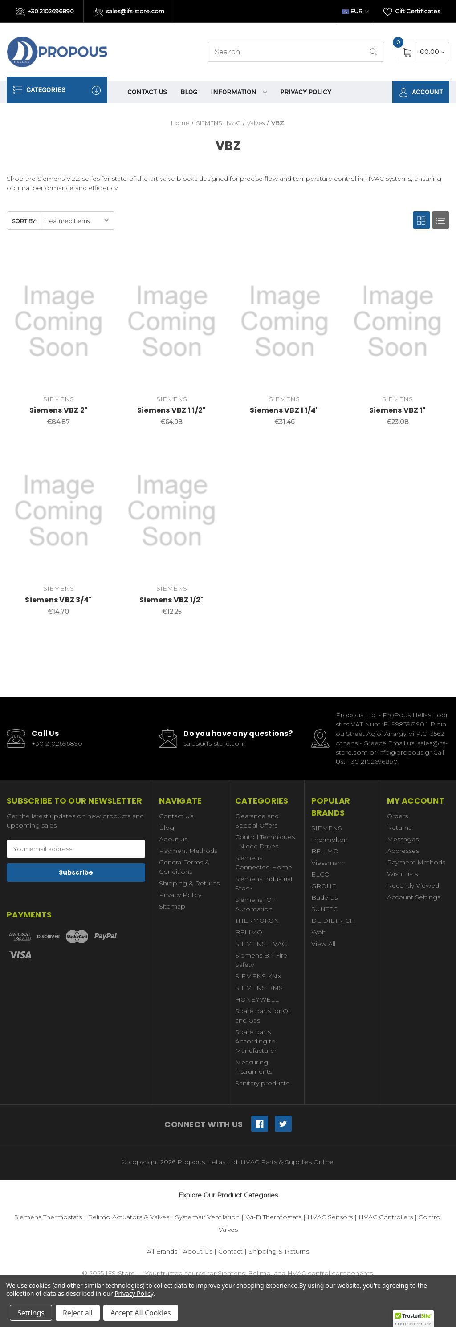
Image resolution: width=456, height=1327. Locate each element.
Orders (397, 816)
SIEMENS (326, 828)
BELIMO (248, 932)
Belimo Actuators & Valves (128, 1217)
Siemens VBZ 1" (397, 410)
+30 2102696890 (45, 12)
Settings (31, 1313)
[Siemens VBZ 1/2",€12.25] (172, 510)
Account (421, 92)
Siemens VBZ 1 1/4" (284, 410)
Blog (188, 92)
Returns (399, 828)
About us (173, 839)
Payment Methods (188, 851)
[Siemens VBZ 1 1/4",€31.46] (285, 321)
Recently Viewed (413, 885)
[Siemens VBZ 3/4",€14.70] (58, 510)
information (239, 92)
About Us (197, 1251)
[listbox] (77, 220)
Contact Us (147, 92)
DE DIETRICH (333, 921)
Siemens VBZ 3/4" (58, 600)
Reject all (78, 1313)
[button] (413, 1318)
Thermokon (329, 840)
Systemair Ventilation (207, 1217)
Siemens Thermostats (48, 1217)
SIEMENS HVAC (260, 944)
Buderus (324, 897)
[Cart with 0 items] (432, 51)
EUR (355, 11)
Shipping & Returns (189, 883)
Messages (403, 839)
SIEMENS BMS (259, 988)
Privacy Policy (305, 92)
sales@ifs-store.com (130, 12)
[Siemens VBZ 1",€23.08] (397, 321)
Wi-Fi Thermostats (273, 1217)
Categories (57, 90)
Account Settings (413, 897)
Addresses (403, 851)
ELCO (320, 874)
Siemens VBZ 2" (58, 410)
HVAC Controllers (385, 1217)
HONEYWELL (257, 999)
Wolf (318, 932)
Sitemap (172, 906)
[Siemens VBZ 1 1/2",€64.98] (172, 321)
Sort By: (24, 221)
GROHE (323, 886)
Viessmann (328, 863)
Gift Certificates (411, 12)
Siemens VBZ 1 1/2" (171, 410)
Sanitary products (262, 1083)
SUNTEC (324, 909)
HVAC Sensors (330, 1217)
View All (323, 944)
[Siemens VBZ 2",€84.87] (58, 321)
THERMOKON (257, 921)
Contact (230, 1251)
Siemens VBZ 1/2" (171, 600)
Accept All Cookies (140, 1313)
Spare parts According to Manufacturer (256, 1041)
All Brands (162, 1251)
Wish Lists (402, 874)
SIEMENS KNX (258, 976)
